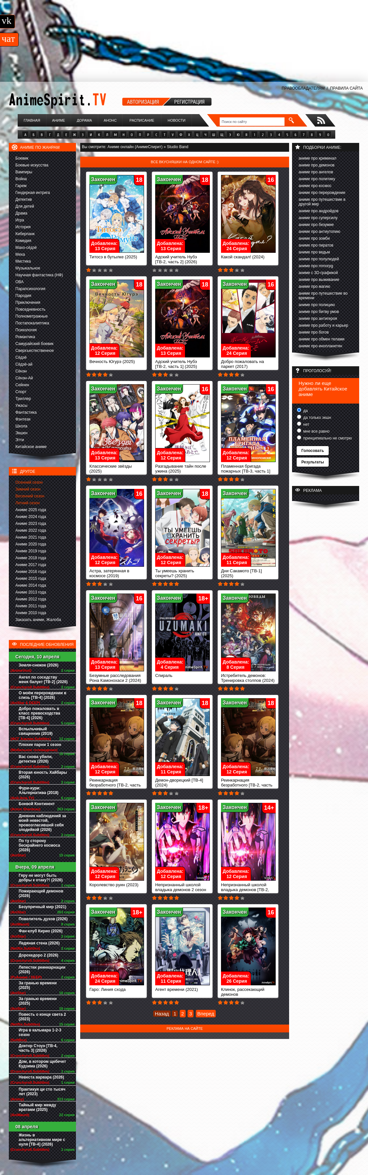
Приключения (27, 302)
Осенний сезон (29, 482)
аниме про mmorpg (316, 266)
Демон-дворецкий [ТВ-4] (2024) (182, 780)
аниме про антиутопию (319, 231)
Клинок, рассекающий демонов (248, 990)
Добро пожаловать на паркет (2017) (248, 362)
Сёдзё (21, 357)
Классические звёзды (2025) (116, 467)
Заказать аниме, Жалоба (38, 619)
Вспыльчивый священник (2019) (36, 731)
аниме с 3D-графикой (318, 272)
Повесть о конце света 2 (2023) (42, 1016)
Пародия (23, 295)
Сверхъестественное (34, 350)
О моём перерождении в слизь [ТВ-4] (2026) (42, 695)
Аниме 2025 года (30, 510)
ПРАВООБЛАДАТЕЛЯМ (303, 88)
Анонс (110, 120)
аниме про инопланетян (320, 346)
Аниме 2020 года (30, 544)
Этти (19, 440)
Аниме (58, 120)
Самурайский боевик (34, 343)
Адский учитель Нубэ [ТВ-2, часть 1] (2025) (182, 362)
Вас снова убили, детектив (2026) (36, 759)
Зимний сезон (28, 489)
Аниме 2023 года (30, 523)
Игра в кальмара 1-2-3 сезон (40, 1032)
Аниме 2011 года (30, 606)
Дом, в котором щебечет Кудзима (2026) (42, 1063)
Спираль (182, 673)
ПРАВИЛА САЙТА (346, 88)
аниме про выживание (319, 279)
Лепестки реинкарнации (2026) (42, 969)
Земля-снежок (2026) (39, 665)
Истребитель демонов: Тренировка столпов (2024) (248, 676)
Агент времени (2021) (182, 987)
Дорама (84, 120)
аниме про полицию (317, 304)
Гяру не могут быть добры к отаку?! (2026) (41, 877)
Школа (21, 426)
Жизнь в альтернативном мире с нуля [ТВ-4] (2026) (42, 1140)
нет (305, 424)
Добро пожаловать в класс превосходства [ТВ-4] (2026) (39, 713)
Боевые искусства (31, 165)
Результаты (312, 462)
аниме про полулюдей (319, 259)
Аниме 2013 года (30, 592)
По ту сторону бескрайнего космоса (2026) (39, 845)
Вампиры (23, 172)
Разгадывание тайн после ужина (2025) (182, 467)
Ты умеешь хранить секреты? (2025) (182, 571)
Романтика (25, 337)
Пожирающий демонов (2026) (41, 893)
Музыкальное (27, 268)
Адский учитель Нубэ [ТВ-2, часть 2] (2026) (182, 257)
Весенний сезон (29, 496)
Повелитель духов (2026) (43, 919)
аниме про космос (315, 185)
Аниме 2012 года (30, 599)
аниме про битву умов (319, 311)
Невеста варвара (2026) (41, 1077)
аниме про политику (317, 179)
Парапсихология (30, 288)
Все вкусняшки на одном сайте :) (184, 162)
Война (21, 179)
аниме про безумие (316, 224)
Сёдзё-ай (23, 364)
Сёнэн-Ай (24, 378)
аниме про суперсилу (318, 218)
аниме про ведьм (314, 252)
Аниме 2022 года (30, 530)
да (305, 410)
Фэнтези (22, 419)
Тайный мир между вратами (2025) (37, 1107)
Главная (32, 120)
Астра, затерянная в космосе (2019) (116, 571)
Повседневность (30, 309)
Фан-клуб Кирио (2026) (41, 931)
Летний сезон (27, 503)
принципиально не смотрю (327, 438)
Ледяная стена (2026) (39, 943)
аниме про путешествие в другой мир (322, 201)
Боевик (21, 158)
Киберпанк (25, 234)
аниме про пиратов (316, 245)
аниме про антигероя (318, 318)
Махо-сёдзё (26, 247)
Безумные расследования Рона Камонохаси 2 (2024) (116, 676)
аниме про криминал (317, 158)
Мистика (23, 261)
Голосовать (312, 450)
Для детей (24, 206)
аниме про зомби (314, 238)
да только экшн (316, 417)
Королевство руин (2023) (116, 882)
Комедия (23, 240)
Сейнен (22, 385)
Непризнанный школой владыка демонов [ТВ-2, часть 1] (248, 887)
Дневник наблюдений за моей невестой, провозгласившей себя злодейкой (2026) (42, 823)
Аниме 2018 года (30, 558)
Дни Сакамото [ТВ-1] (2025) (248, 571)
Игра (19, 220)
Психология (26, 330)
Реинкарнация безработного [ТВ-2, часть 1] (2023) (248, 783)
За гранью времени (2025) (38, 985)
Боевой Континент (37, 804)
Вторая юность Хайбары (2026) (43, 774)
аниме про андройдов (319, 211)
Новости (176, 120)
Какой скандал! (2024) (248, 255)
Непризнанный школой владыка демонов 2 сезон (182, 885)
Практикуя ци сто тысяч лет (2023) (42, 1091)
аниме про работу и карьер (323, 325)
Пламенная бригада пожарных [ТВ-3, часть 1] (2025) (248, 469)
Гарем (21, 185)
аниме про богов (314, 332)
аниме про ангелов (316, 172)
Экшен (21, 433)
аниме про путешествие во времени (323, 295)
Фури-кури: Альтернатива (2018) (39, 790)
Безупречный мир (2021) (42, 907)
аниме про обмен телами (321, 339)
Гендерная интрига (32, 192)
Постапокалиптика (32, 323)
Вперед (205, 1013)
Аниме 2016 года (30, 571)
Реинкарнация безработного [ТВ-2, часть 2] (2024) (116, 783)
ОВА (19, 282)
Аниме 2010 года (30, 613)
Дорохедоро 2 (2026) (38, 955)
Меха (20, 254)
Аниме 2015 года (30, 578)
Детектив (23, 199)
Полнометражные (31, 316)
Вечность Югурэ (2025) (116, 359)
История (23, 227)
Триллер (23, 398)
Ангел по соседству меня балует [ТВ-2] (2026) (43, 679)
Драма (21, 213)
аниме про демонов (317, 165)
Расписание (142, 120)
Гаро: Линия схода (116, 987)
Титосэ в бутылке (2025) (116, 255)
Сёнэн (21, 371)
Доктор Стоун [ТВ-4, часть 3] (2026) (38, 1048)
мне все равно (316, 431)
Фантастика (26, 412)
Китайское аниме (30, 446)
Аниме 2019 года (30, 551)
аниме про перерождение (322, 192)
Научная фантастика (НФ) (39, 275)
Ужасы (21, 405)
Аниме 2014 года (30, 585)
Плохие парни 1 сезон (40, 744)
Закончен (103, 179)
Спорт (21, 391)
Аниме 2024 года (30, 516)
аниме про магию (314, 286)
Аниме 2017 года (30, 564)
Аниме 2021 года (30, 537)
